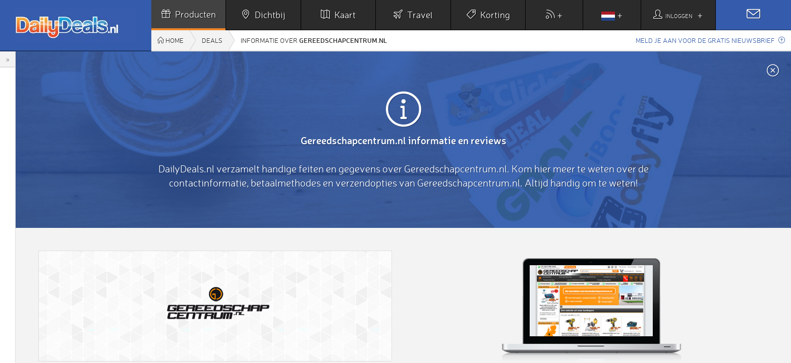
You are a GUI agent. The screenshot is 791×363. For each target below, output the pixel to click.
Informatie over (314, 40)
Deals (212, 40)
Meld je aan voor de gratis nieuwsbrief (710, 40)
